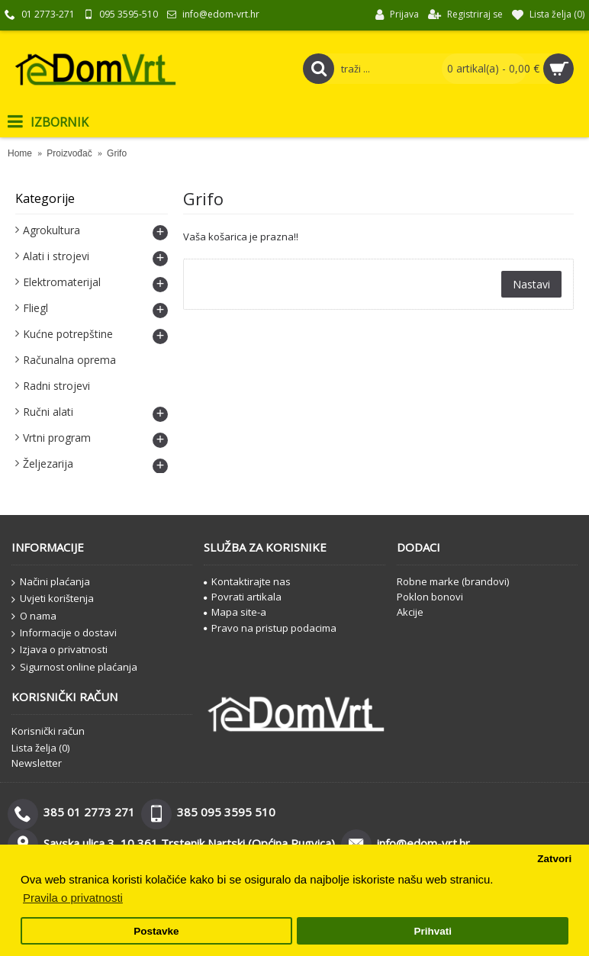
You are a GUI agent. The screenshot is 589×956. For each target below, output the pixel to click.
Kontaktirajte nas (247, 581)
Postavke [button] (156, 931)
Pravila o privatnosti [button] (73, 897)
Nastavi (531, 284)
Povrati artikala (243, 597)
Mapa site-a (235, 612)
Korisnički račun (48, 731)
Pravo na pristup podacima (270, 628)
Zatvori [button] (554, 858)
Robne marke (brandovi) (453, 581)
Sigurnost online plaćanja (74, 667)
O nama (33, 616)
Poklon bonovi (430, 597)
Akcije (410, 612)
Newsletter (36, 763)
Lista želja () (40, 748)
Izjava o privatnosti (59, 650)
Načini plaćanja (50, 582)
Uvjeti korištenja (52, 599)
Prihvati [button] (433, 931)
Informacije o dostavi (64, 633)
